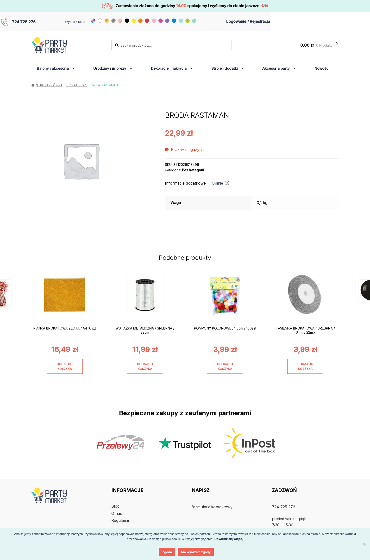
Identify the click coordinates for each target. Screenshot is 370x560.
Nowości (321, 68)
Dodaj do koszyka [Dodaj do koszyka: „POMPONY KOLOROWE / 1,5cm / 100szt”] (225, 366)
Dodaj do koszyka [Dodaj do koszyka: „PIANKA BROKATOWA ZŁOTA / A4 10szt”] (65, 366)
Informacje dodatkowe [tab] (185, 183)
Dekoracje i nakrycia (169, 68)
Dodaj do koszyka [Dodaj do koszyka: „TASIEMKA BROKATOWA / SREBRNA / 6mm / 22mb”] (305, 366)
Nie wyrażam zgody (195, 552)
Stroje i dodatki (224, 68)
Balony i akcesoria (53, 68)
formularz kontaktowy (212, 506)
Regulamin (120, 520)
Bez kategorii (76, 85)
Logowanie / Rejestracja (248, 21)
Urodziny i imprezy (109, 68)
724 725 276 (24, 21)
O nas (116, 513)
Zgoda (167, 552)
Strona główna (49, 85)
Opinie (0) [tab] (221, 183)
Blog (115, 506)
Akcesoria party (276, 68)
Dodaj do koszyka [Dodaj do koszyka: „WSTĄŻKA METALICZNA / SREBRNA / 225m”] (145, 366)
